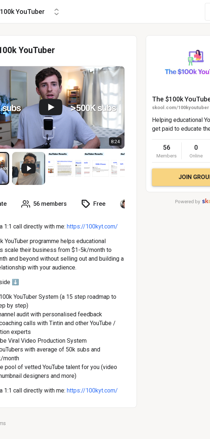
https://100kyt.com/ (92, 226)
